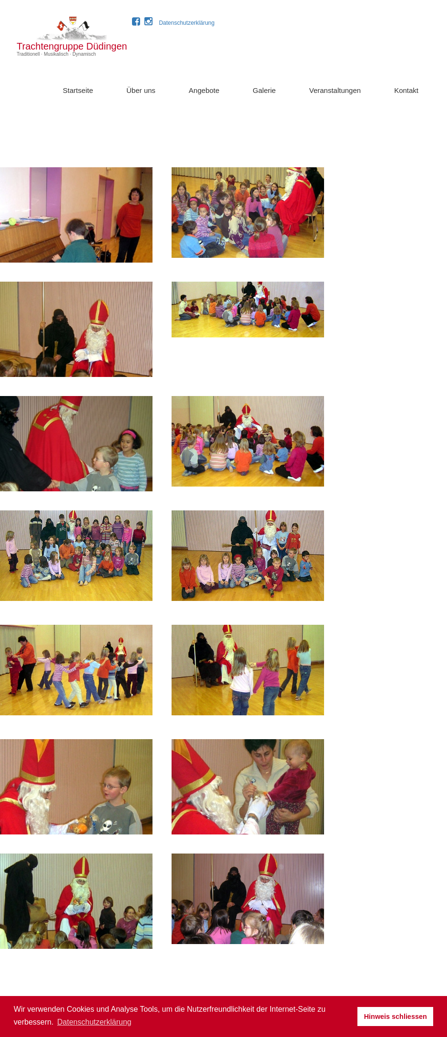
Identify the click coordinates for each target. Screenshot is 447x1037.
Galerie (264, 90)
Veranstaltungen (335, 90)
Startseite (78, 90)
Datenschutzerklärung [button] (94, 1022)
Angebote (204, 90)
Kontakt (406, 90)
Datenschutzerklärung (186, 23)
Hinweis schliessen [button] (395, 1016)
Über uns (140, 90)
